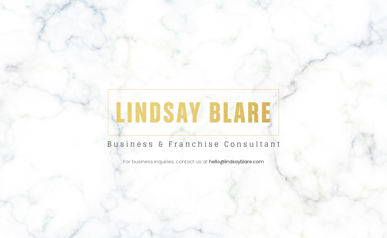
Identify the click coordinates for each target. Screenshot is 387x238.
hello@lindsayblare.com (236, 161)
